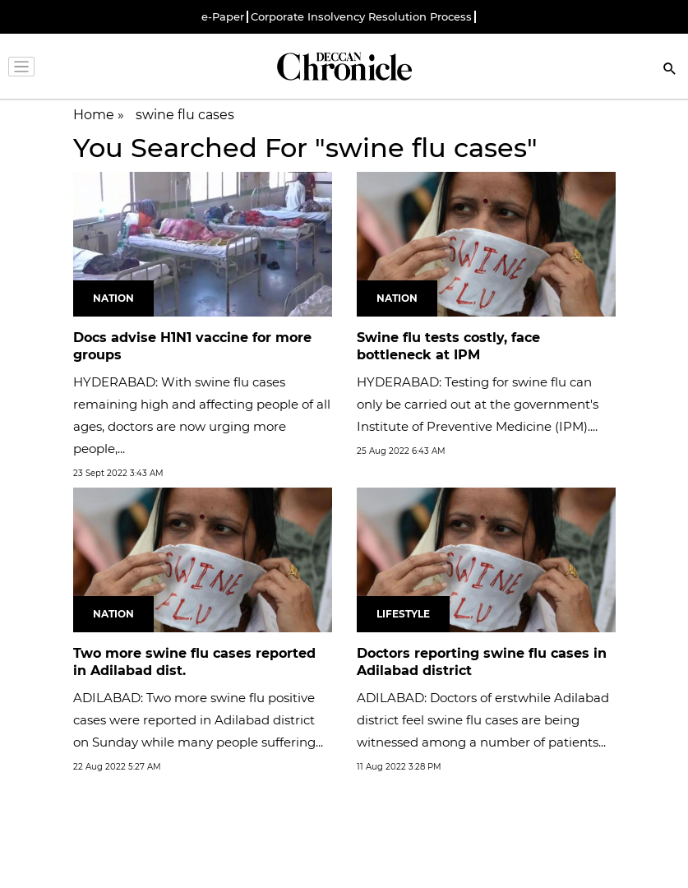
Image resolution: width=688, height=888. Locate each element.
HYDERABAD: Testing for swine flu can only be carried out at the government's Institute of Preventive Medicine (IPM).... (477, 404)
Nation (113, 298)
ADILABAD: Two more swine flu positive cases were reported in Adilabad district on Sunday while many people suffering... (198, 720)
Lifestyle (403, 614)
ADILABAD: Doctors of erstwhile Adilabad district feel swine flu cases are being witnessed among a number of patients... (483, 720)
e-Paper (222, 17)
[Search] (670, 70)
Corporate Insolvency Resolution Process (361, 17)
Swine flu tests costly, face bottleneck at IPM (448, 346)
